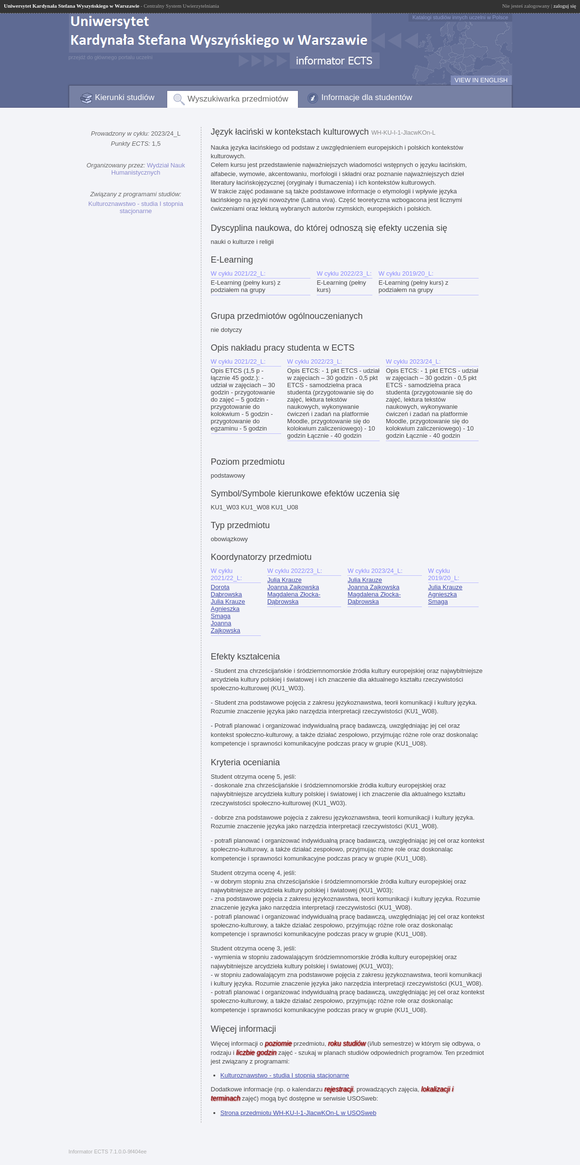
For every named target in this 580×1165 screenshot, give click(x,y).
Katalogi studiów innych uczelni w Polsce (460, 17)
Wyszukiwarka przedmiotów (237, 98)
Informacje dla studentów (366, 97)
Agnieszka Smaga (225, 612)
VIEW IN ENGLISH (481, 80)
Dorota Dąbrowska (226, 590)
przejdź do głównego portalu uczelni (111, 57)
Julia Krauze (228, 601)
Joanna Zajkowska (225, 627)
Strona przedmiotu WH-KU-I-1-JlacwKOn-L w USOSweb (299, 1112)
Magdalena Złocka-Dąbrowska (294, 598)
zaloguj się (565, 6)
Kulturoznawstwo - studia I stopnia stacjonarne (135, 207)
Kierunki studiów (125, 97)
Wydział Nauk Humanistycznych (148, 169)
